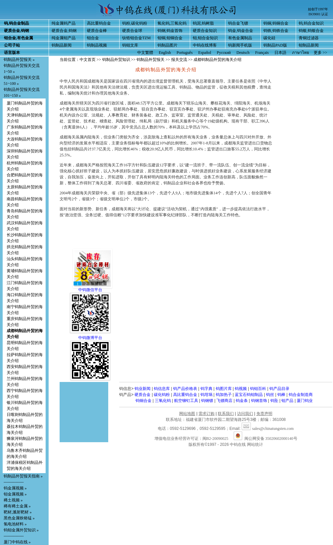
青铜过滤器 (309, 38)
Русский (224, 52)
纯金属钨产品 (64, 23)
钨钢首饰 (259, 400)
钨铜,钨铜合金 (275, 23)
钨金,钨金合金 (240, 30)
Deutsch (242, 52)
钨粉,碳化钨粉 (134, 23)
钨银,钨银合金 (311, 30)
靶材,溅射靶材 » (18, 512)
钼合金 (93, 38)
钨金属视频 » (15, 488)
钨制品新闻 (62, 45)
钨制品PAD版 (275, 45)
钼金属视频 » (15, 494)
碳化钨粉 (162, 394)
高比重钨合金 (99, 23)
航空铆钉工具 (186, 400)
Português (184, 52)
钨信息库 (162, 388)
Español (204, 52)
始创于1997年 (318, 9)
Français (262, 52)
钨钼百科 (258, 388)
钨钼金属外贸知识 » (21, 530)
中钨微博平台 (90, 337)
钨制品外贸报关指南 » (23, 476)
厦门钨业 (305, 400)
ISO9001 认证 (318, 14)
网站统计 (255, 444)
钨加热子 (224, 394)
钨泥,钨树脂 (203, 23)
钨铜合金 (144, 400)
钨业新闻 (143, 388)
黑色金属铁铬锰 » (19, 518)
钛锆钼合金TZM (136, 38)
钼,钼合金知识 (205, 38)
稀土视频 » (13, 500)
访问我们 (245, 413)
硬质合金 (143, 394)
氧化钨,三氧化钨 (172, 23)
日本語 (280, 52)
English (165, 52)
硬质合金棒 (97, 30)
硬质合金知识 (205, 30)
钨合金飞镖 (238, 23)
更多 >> (320, 52)
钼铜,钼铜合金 (170, 38)
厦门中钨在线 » (17, 542)
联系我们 (226, 413)
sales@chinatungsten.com (268, 428)
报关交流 (179, 59)
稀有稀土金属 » (17, 506)
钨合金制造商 (301, 394)
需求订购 (206, 413)
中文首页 (88, 59)
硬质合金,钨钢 (64, 30)
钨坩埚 (206, 394)
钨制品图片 (167, 45)
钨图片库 (224, 388)
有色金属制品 (240, 38)
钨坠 (274, 400)
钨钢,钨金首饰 (170, 30)
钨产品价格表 (185, 388)
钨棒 (281, 394)
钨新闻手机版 (240, 45)
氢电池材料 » (15, 524)
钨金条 (242, 400)
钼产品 (287, 400)
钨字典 (206, 388)
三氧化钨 (163, 400)
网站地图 (187, 413)
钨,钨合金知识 (311, 23)
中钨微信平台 (90, 289)
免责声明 (264, 413)
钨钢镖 (207, 400)
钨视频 (241, 388)
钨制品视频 (97, 45)
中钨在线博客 (205, 45)
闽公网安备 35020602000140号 (265, 438)
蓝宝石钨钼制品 (249, 394)
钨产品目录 (279, 388)
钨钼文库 (130, 45)
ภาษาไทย (300, 52)
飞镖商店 (224, 400)
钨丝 (270, 394)
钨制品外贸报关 (151, 59)
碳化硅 (269, 38)
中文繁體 (145, 52)
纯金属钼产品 (64, 38)
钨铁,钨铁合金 (275, 30)
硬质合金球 (132, 30)
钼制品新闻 (309, 45)
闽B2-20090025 (215, 438)
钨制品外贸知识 (116, 59)
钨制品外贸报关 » (19, 59)
